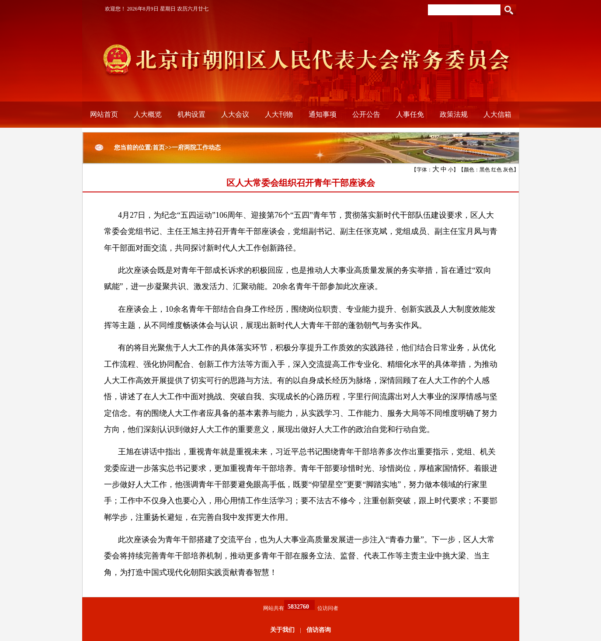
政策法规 (454, 114)
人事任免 (410, 114)
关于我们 (282, 630)
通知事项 (323, 114)
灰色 (508, 170)
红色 (496, 170)
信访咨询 (318, 630)
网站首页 (104, 114)
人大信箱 (497, 114)
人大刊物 (279, 114)
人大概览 (148, 114)
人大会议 (235, 114)
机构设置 (191, 114)
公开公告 (366, 114)
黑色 (484, 170)
